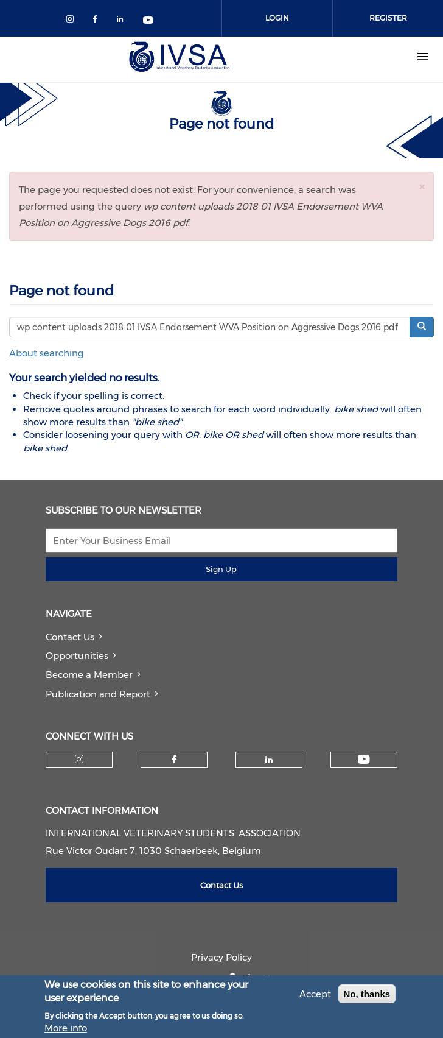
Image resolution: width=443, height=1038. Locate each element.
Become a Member (89, 674)
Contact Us (70, 637)
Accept (315, 997)
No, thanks (367, 997)
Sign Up (221, 569)
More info (65, 1031)
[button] (422, 186)
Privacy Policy (221, 957)
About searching (46, 353)
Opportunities (77, 656)
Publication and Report (98, 694)
